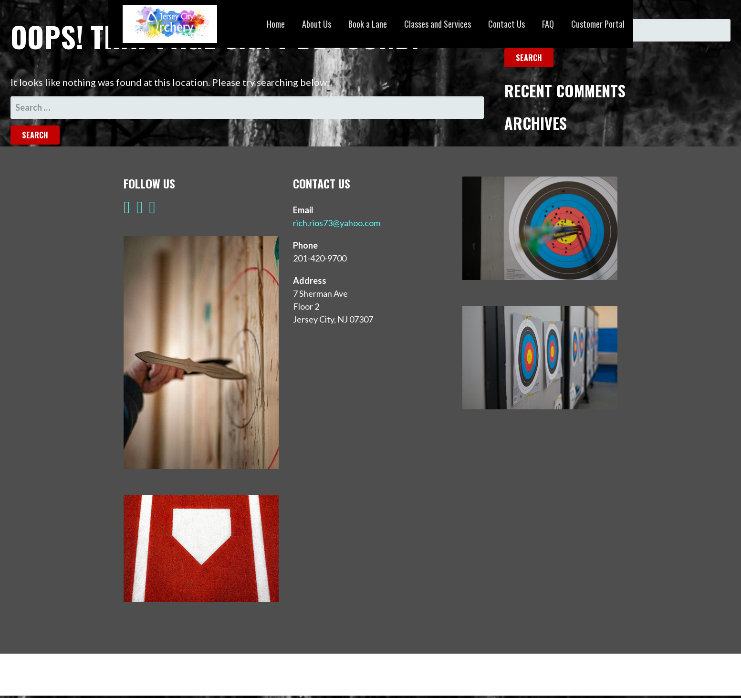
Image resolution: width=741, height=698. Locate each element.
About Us (316, 24)
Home (276, 24)
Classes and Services (437, 24)
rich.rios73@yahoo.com (336, 223)
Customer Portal (598, 24)
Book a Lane (367, 24)
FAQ (548, 24)
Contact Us (506, 24)
